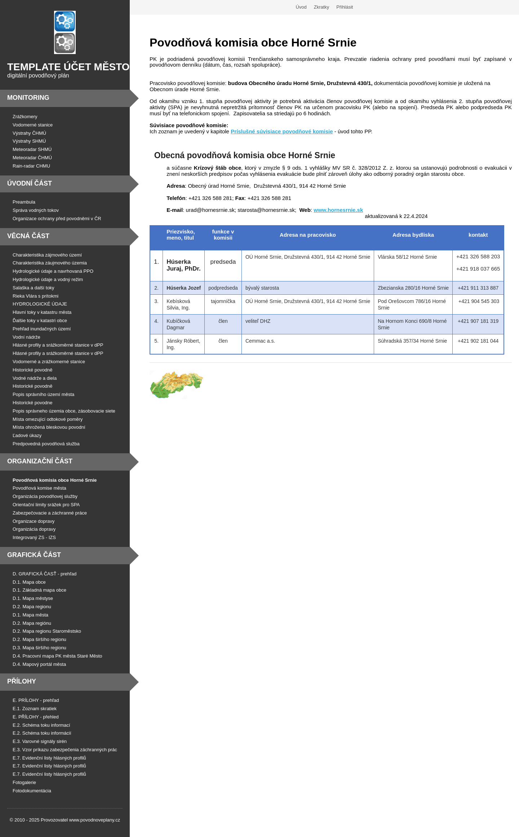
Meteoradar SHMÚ (32, 149)
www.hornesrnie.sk (338, 210)
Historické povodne (33, 402)
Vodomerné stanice (33, 125)
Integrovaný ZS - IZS (34, 537)
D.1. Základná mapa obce (39, 590)
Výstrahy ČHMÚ (29, 133)
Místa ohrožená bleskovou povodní (49, 427)
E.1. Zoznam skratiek (35, 708)
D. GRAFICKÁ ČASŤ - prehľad (44, 573)
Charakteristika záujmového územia (50, 263)
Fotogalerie (24, 782)
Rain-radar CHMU (31, 166)
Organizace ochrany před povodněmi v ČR (57, 218)
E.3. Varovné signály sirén (40, 741)
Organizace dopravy (33, 521)
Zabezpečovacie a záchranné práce (50, 513)
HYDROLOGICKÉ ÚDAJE (40, 304)
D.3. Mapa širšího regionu (39, 647)
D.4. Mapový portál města (39, 664)
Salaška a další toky (33, 287)
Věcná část (28, 236)
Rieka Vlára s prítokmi (35, 296)
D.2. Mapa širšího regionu (39, 639)
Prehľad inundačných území (42, 328)
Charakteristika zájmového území (47, 255)
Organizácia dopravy (34, 529)
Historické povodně (33, 370)
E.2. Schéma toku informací (41, 725)
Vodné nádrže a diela (35, 378)
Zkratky (321, 7)
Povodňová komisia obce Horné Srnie (55, 480)
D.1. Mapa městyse (33, 598)
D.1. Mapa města (30, 615)
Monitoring (28, 97)
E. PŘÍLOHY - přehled (36, 717)
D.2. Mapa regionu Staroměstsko (47, 631)
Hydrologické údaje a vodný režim (48, 279)
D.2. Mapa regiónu (32, 623)
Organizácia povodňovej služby (45, 496)
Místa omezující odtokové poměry (48, 419)
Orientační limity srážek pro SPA (46, 504)
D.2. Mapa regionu (32, 606)
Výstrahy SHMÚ (29, 141)
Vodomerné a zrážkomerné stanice (49, 361)
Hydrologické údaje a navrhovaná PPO (53, 271)
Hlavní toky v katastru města (42, 312)
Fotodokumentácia (32, 790)
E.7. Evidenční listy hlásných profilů (49, 758)
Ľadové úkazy (27, 435)
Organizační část (39, 461)
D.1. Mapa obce (29, 582)
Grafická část (34, 554)
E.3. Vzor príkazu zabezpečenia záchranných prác (65, 749)
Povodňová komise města (39, 488)
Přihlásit (344, 7)
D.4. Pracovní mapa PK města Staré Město (57, 656)
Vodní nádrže (26, 337)
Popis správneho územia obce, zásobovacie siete (64, 411)
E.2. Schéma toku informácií (42, 733)
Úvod (301, 7)
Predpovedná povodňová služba (46, 443)
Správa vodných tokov (36, 210)
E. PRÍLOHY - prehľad (36, 700)
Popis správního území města (43, 394)
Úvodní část (29, 183)
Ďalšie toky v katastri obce (40, 320)
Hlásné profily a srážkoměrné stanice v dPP (58, 345)
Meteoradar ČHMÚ (32, 157)
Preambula (24, 202)
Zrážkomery (25, 116)
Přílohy (21, 681)
